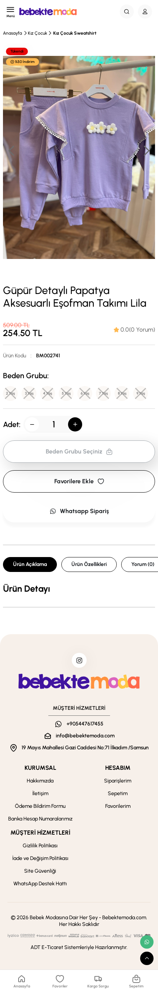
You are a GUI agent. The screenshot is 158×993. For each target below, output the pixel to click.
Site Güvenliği (40, 871)
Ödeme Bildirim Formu (40, 806)
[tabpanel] (79, 589)
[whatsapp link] (147, 942)
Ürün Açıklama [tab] (30, 564)
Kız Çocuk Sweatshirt (74, 33)
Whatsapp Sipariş (79, 511)
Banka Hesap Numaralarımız (40, 819)
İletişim (40, 793)
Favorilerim (117, 806)
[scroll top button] (147, 958)
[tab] (134, 329)
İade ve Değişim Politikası (40, 858)
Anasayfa (12, 33)
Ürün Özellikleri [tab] (89, 564)
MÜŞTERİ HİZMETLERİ (40, 832)
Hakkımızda (40, 781)
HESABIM (117, 767)
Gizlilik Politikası (40, 845)
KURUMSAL (40, 767)
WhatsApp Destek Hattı (40, 883)
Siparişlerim (117, 781)
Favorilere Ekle (79, 481)
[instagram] (79, 660)
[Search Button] (127, 11)
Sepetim (118, 793)
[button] (146, 150)
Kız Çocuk (37, 33)
